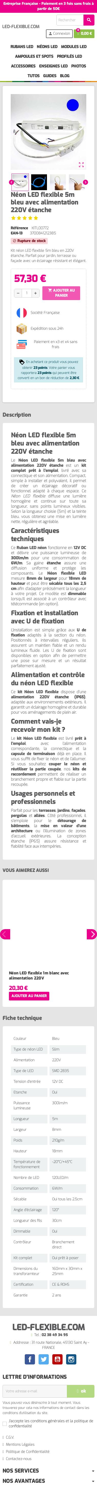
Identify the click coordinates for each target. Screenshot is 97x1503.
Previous (5, 934)
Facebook (30, 1359)
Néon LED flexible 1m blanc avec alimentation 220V (39, 976)
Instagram (71, 1359)
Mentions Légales (20, 1444)
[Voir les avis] (25, 218)
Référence (19, 228)
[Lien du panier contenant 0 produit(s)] (84, 33)
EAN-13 (16, 233)
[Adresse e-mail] (35, 1391)
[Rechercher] (75, 20)
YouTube (57, 1359)
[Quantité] (27, 293)
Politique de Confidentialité (28, 1451)
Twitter (44, 1359)
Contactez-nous (18, 1458)
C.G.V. (10, 1437)
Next (92, 934)
